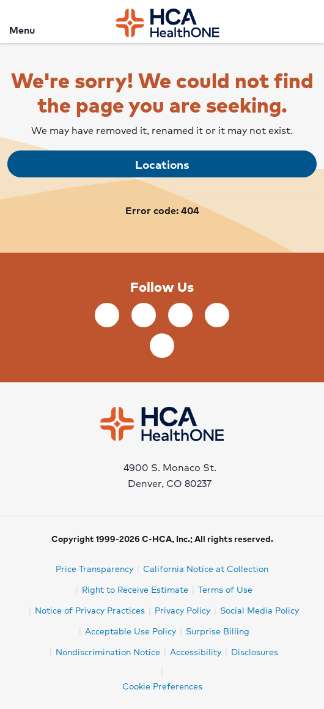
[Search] (307, 21)
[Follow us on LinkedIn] (143, 315)
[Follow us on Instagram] (162, 345)
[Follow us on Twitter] (180, 315)
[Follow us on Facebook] (107, 315)
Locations (162, 164)
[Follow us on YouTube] (217, 315)
